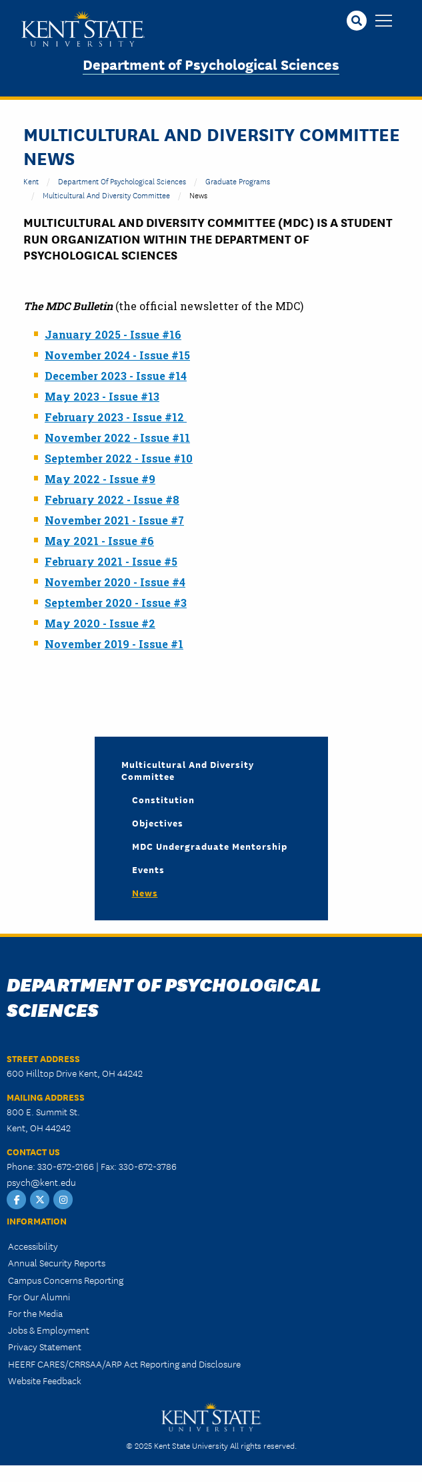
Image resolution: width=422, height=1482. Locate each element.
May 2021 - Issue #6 (99, 541)
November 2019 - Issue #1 (114, 644)
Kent (31, 180)
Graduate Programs (237, 180)
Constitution (163, 799)
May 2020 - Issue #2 (100, 623)
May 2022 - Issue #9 (100, 479)
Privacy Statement (44, 1346)
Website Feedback (44, 1380)
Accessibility (33, 1245)
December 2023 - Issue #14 (116, 376)
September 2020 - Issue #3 (116, 603)
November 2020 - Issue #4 (115, 582)
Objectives (157, 823)
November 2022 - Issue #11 (117, 438)
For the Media (35, 1313)
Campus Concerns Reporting (65, 1279)
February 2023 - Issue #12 (116, 417)
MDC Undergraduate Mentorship (209, 846)
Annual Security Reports (56, 1262)
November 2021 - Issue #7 (114, 520)
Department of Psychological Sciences (211, 63)
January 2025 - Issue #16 (113, 334)
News (145, 892)
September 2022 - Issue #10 (119, 458)
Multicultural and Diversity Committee (106, 194)
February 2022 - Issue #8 (112, 499)
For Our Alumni (39, 1296)
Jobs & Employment (48, 1329)
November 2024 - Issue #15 (117, 355)
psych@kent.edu (41, 1182)
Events (148, 869)
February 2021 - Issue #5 (111, 561)
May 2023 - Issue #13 (102, 396)
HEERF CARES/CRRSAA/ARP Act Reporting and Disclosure (124, 1363)
